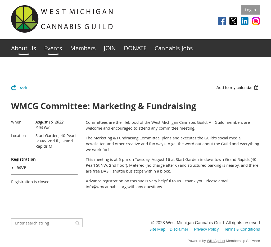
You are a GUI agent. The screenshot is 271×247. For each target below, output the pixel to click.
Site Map (157, 229)
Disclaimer (179, 229)
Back (23, 87)
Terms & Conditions (242, 229)
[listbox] (238, 87)
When (16, 122)
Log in (250, 9)
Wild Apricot (216, 241)
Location (18, 135)
